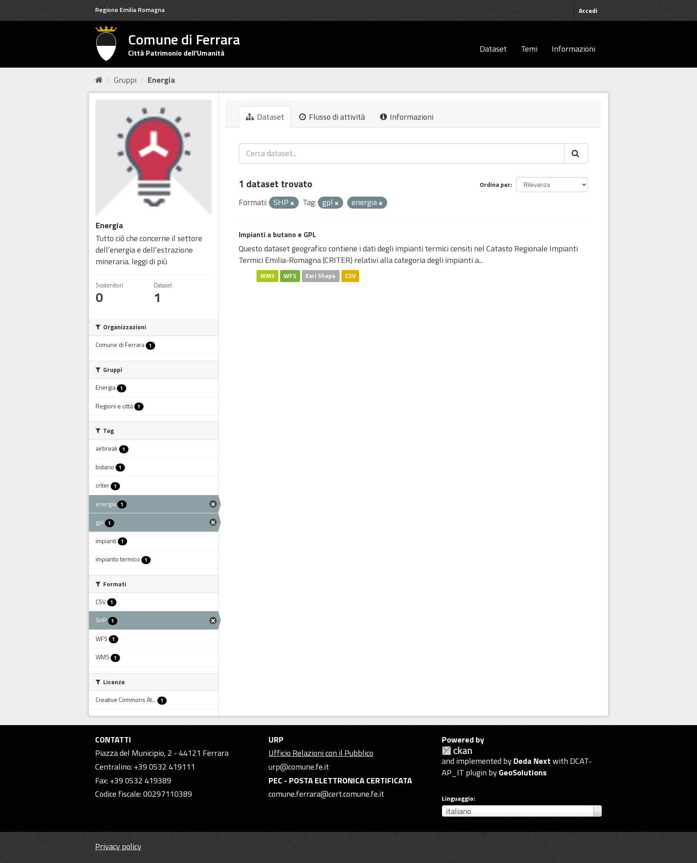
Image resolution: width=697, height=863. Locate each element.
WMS (267, 275)
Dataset (493, 49)
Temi (529, 49)
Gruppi (125, 80)
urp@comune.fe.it (298, 767)
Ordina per (495, 184)
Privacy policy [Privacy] (118, 846)
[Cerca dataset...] (402, 153)
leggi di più (149, 261)
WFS (290, 275)
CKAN (457, 750)
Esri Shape (320, 275)
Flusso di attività (332, 117)
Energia (161, 80)
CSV (350, 275)
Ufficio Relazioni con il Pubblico (320, 753)
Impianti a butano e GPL (277, 234)
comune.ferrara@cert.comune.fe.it (326, 794)
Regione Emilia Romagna (130, 9)
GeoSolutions (523, 772)
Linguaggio (457, 798)
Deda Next (532, 761)
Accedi (588, 10)
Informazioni (573, 49)
